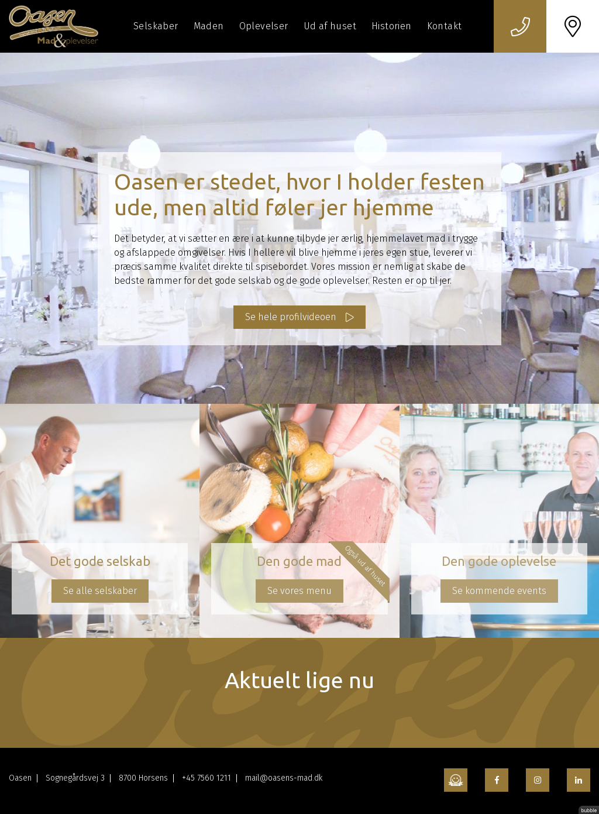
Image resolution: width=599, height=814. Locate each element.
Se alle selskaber (100, 590)
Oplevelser (263, 26)
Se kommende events (499, 590)
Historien (391, 26)
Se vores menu (299, 590)
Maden (209, 26)
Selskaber (155, 26)
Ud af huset (330, 26)
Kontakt (444, 26)
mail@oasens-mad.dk (283, 778)
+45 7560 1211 (206, 778)
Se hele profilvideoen (290, 316)
